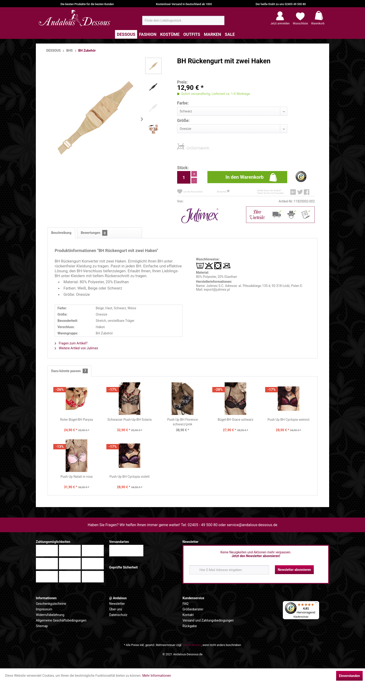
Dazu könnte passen (69, 371)
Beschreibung (61, 233)
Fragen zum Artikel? (71, 343)
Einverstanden (349, 676)
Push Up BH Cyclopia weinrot (288, 419)
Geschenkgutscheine (51, 604)
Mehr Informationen (156, 675)
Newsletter (117, 604)
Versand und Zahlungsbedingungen (208, 620)
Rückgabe (189, 626)
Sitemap (42, 626)
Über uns (115, 609)
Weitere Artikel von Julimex (76, 348)
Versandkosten (192, 645)
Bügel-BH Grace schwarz (235, 419)
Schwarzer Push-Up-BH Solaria (129, 419)
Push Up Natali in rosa (77, 476)
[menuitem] (183, 20)
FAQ (185, 604)
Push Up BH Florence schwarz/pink (182, 422)
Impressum (44, 609)
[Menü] (316, 604)
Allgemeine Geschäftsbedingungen (61, 620)
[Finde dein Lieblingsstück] (183, 20)
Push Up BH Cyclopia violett (129, 476)
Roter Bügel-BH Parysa (76, 419)
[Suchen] (219, 22)
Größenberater (192, 609)
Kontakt (188, 615)
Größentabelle (187, 148)
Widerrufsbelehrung (50, 615)
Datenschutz (118, 615)
